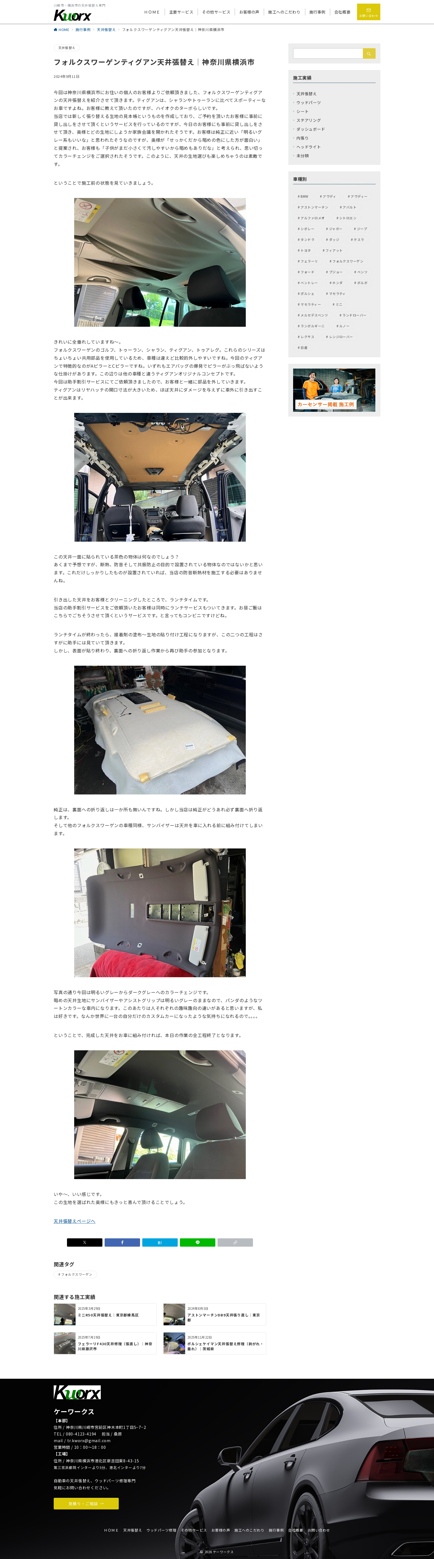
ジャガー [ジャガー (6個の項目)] (336, 229)
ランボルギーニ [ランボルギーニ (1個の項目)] (313, 326)
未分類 (302, 155)
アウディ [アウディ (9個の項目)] (329, 196)
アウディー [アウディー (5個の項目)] (359, 196)
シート (302, 111)
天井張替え (66, 47)
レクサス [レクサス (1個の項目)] (307, 337)
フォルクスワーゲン (76, 1274)
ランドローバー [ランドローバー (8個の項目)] (354, 315)
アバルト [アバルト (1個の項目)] (349, 207)
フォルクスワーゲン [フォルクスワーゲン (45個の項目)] (347, 261)
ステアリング (308, 120)
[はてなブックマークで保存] (160, 1242)
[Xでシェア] (84, 1242)
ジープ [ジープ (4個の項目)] (362, 229)
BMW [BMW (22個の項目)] (304, 196)
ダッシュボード (310, 129)
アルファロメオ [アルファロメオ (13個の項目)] (313, 218)
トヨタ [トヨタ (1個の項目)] (306, 250)
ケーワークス (223, 1552)
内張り (302, 138)
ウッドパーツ (308, 102)
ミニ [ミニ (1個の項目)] (339, 304)
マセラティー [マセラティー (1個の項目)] (311, 304)
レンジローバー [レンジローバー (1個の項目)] (341, 337)
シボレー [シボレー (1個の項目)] (307, 229)
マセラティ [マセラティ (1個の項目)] (337, 293)
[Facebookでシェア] (122, 1242)
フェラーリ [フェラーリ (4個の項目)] (309, 261)
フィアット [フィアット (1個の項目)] (334, 250)
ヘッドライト (308, 147)
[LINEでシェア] (197, 1242)
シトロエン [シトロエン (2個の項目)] (347, 218)
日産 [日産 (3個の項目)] (304, 347)
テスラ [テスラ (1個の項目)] (359, 239)
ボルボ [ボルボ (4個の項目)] (362, 283)
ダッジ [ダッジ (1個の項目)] (334, 239)
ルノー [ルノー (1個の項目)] (344, 326)
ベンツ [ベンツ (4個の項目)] (362, 272)
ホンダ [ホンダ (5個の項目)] (337, 283)
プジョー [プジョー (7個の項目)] (336, 272)
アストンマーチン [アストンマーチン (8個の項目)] (314, 207)
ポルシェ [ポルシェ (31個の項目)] (307, 293)
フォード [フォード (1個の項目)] (307, 272)
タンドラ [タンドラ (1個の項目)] (307, 239)
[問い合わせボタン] (368, 12)
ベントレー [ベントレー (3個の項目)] (309, 283)
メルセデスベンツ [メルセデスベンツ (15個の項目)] (314, 315)
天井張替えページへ (74, 1221)
